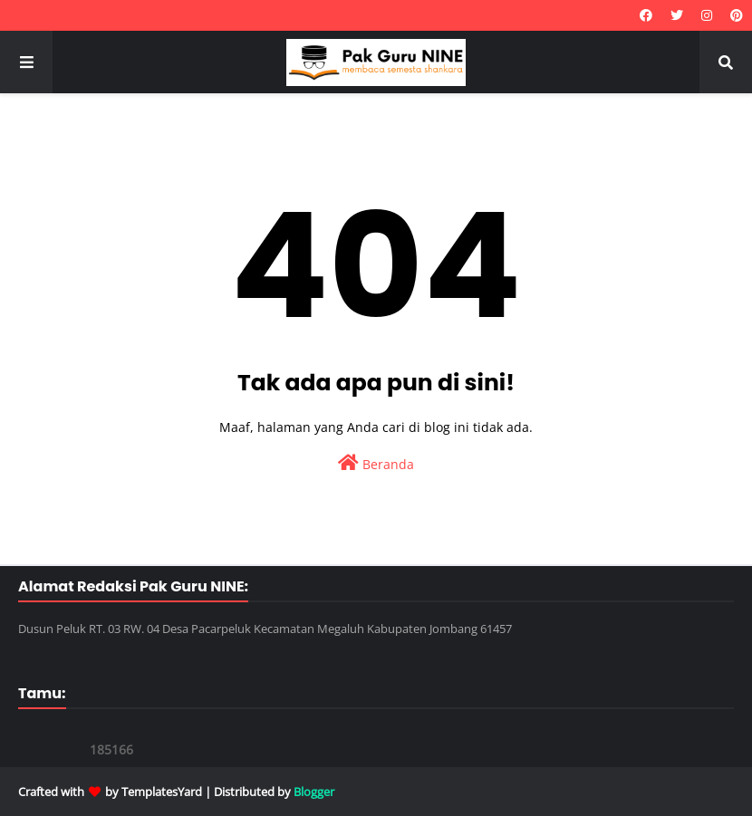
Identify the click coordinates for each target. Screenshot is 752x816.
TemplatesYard (161, 791)
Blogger (314, 791)
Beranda (376, 463)
